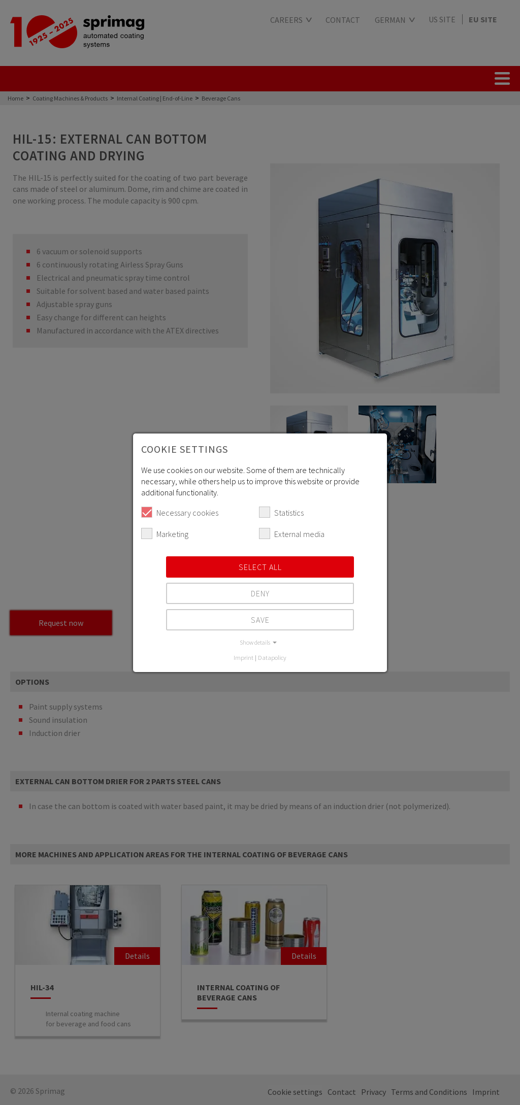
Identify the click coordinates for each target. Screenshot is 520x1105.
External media (291, 533)
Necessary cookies (179, 512)
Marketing (164, 533)
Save (260, 620)
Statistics (281, 512)
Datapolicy (272, 657)
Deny (260, 593)
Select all (260, 567)
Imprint (243, 657)
